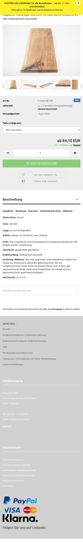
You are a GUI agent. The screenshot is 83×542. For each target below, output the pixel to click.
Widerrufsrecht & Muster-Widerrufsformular (24, 341)
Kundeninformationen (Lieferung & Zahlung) (24, 335)
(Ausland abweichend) (47, 109)
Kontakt (6, 329)
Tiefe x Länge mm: (12, 123)
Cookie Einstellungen (13, 364)
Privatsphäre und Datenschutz (17, 353)
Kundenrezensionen (17, 290)
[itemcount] (41, 153)
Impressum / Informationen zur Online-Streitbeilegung (29, 359)
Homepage (56, 309)
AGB (5, 347)
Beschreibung (12, 199)
